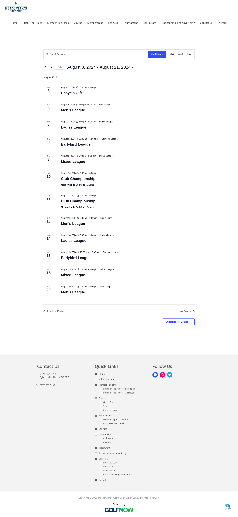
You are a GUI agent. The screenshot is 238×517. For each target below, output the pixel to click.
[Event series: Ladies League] (105, 121)
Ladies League (73, 127)
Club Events (109, 438)
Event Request (110, 470)
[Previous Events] (45, 67)
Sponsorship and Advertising (112, 453)
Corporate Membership (114, 423)
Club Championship (78, 179)
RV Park (102, 480)
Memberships (105, 415)
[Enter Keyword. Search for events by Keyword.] (96, 54)
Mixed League (73, 161)
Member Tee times (108, 384)
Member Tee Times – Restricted (119, 388)
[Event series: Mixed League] (105, 156)
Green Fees (108, 402)
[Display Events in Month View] (180, 54)
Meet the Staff (110, 462)
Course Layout (110, 410)
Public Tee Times (107, 379)
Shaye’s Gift (71, 93)
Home (102, 373)
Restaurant (105, 447)
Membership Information (115, 419)
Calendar (107, 442)
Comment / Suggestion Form (117, 474)
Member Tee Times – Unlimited (118, 392)
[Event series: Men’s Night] (103, 104)
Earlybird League (76, 144)
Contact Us (104, 458)
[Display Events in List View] (172, 54)
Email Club (108, 466)
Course (102, 398)
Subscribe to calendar (177, 322)
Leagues (103, 428)
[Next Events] (51, 67)
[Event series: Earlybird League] (108, 139)
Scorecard (108, 406)
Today (60, 67)
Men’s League (73, 110)
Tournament (105, 434)
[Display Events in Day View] (189, 54)
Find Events (157, 54)
